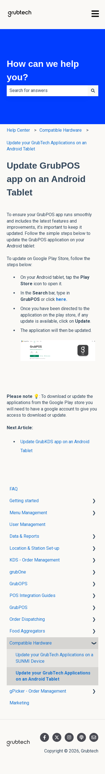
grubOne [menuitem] (18, 572)
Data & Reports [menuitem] (24, 536)
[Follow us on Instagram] (69, 737)
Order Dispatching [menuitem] (27, 619)
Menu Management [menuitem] (28, 512)
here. (61, 299)
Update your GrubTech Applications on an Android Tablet (47, 146)
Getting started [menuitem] (24, 500)
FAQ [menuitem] (14, 489)
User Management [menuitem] (27, 524)
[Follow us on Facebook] (44, 737)
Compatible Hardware (60, 130)
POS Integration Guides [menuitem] (32, 595)
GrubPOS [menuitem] (18, 607)
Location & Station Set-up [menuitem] (34, 548)
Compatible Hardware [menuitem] (31, 643)
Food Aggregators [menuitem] (27, 631)
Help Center (18, 130)
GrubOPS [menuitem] (18, 583)
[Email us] (93, 737)
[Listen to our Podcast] (81, 737)
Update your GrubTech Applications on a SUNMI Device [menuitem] (54, 658)
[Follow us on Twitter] (56, 737)
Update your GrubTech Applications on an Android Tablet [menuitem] (53, 676)
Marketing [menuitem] (19, 702)
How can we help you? (43, 70)
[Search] (93, 90)
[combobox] (47, 90)
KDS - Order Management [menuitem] (35, 560)
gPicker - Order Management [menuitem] (38, 691)
